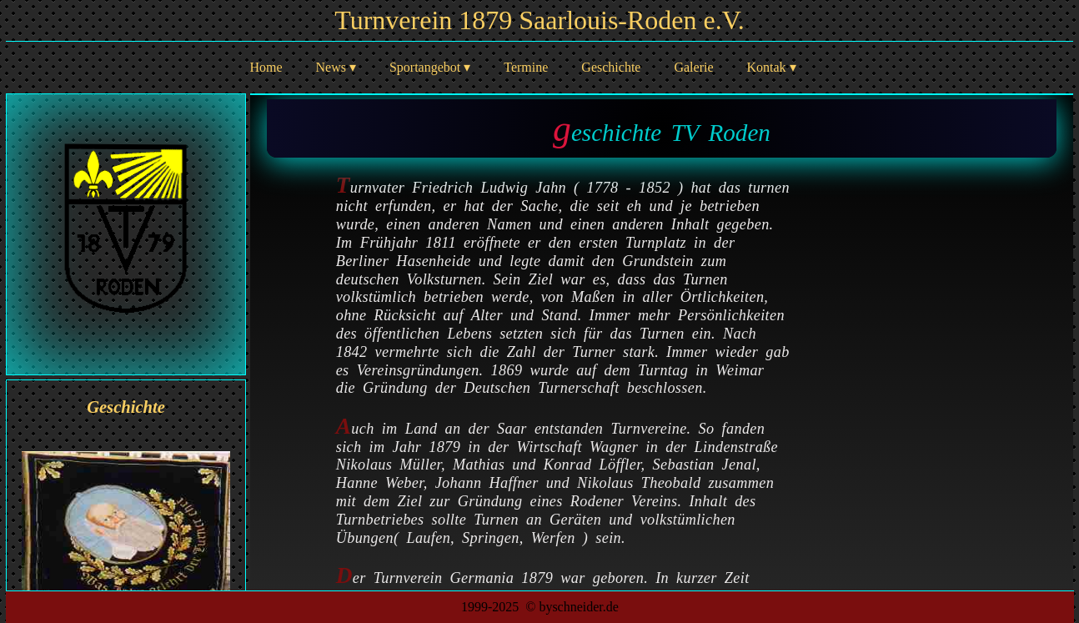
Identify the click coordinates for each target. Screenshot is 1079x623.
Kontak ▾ (771, 67)
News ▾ (336, 67)
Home (265, 67)
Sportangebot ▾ (429, 67)
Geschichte (610, 67)
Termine (526, 67)
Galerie (693, 67)
